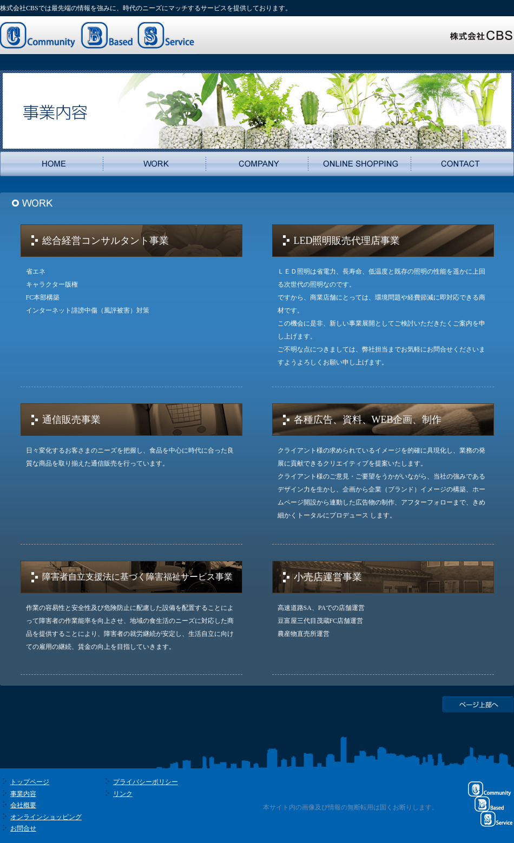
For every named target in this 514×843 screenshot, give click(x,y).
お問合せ (23, 828)
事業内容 (23, 794)
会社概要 (23, 805)
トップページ (29, 782)
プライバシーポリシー (145, 782)
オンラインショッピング (46, 817)
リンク (123, 794)
